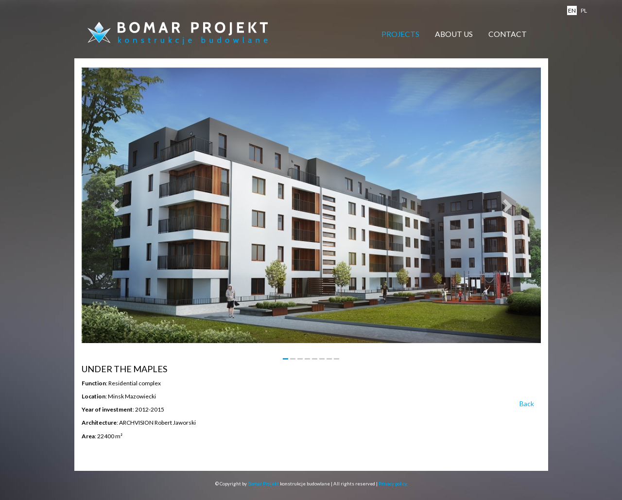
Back (526, 403)
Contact (507, 34)
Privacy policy (393, 483)
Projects (400, 34)
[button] (116, 205)
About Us (454, 34)
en (572, 10)
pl (584, 10)
